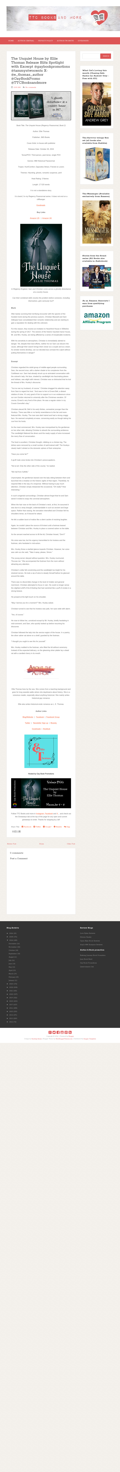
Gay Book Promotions (88, 965)
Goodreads (40, 207)
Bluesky (54, 725)
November (13, 949)
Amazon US (34, 220)
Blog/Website (28, 719)
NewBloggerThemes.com (64, 1040)
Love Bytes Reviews (87, 935)
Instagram (40, 815)
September (13, 956)
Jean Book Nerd (86, 961)
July (10, 962)
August (11, 959)
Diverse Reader (86, 939)
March (11, 976)
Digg (67, 829)
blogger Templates (90, 1040)
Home (11, 42)
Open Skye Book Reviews (90, 943)
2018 (11, 1003)
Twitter (27, 725)
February (12, 979)
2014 (11, 1017)
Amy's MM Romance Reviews (91, 946)
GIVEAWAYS (91, 42)
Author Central (28, 42)
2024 (11, 942)
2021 (11, 993)
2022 (11, 989)
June (10, 966)
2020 (11, 996)
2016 (11, 1010)
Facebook (40, 719)
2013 (11, 1020)
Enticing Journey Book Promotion (92, 957)
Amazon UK (47, 220)
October (12, 952)
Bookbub (46, 731)
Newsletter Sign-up (40, 725)
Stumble (58, 829)
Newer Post (11, 846)
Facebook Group (53, 719)
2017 (11, 1006)
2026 (11, 935)
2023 (11, 986)
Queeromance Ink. (87, 969)
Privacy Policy (50, 42)
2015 (11, 1013)
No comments (30, 89)
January (11, 982)
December (12, 945)
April (10, 972)
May (10, 969)
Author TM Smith (71, 42)
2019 (11, 1000)
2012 (11, 1024)
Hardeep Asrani (36, 1040)
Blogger (71, 1038)
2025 (11, 939)
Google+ (47, 829)
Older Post (71, 846)
